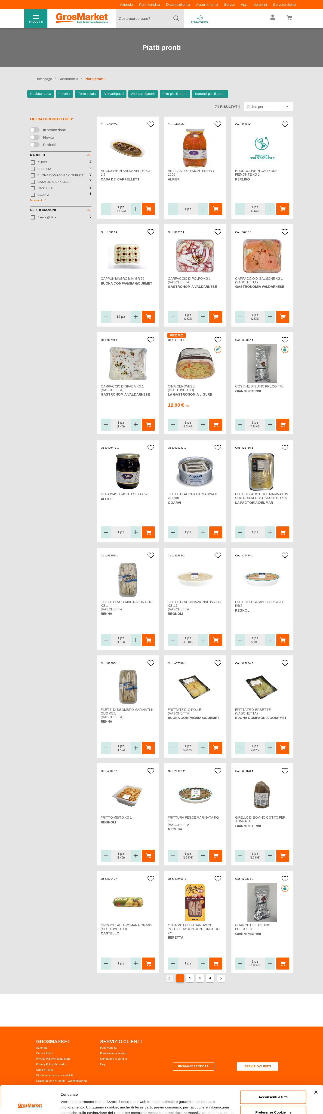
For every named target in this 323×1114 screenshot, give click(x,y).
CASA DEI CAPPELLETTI (55, 181)
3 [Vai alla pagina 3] (200, 978)
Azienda (126, 4)
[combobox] (149, 18)
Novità (48, 137)
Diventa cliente (178, 4)
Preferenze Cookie (76, 1105)
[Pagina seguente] (221, 978)
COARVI (43, 194)
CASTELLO (45, 188)
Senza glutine (46, 217)
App (244, 4)
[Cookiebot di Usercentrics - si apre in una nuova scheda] (30, 1105)
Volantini (261, 4)
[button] (268, 106)
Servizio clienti (284, 4)
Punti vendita (149, 4)
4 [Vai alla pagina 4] (210, 978)
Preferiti (49, 145)
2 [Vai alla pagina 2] (190, 978)
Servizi (229, 4)
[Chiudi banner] (315, 1066)
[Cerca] (176, 18)
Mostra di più (38, 200)
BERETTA (44, 169)
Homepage (44, 79)
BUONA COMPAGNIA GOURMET (60, 175)
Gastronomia (68, 79)
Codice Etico (44, 1053)
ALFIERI (42, 162)
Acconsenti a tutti (273, 1071)
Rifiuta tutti (273, 1101)
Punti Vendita (108, 1047)
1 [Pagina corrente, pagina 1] (180, 978)
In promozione (54, 130)
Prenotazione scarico (113, 1053)
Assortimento (207, 4)
